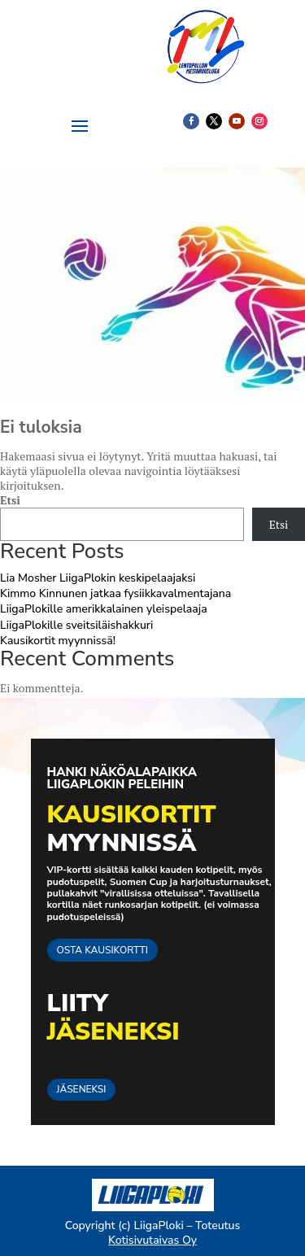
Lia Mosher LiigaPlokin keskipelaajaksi (97, 578)
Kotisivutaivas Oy (152, 1240)
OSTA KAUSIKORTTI (102, 950)
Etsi (10, 500)
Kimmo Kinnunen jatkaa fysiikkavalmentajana (115, 593)
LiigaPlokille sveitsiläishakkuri (76, 625)
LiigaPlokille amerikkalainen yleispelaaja (103, 609)
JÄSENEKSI (82, 1089)
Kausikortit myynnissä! (57, 640)
